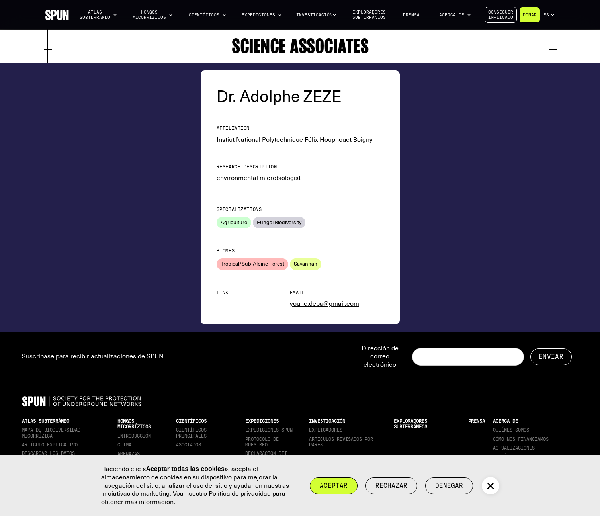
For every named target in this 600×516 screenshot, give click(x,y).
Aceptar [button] (334, 485)
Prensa (411, 15)
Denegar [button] (449, 485)
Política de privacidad (240, 494)
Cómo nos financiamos (521, 439)
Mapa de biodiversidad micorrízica (51, 432)
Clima (124, 445)
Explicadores (325, 430)
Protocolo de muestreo (262, 442)
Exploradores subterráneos (369, 15)
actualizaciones (514, 448)
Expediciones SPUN (269, 430)
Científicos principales (191, 432)
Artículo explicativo (50, 445)
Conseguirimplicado (500, 15)
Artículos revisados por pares (341, 442)
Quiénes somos (511, 430)
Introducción (134, 436)
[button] (99, 15)
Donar (530, 15)
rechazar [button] (391, 485)
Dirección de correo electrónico (380, 356)
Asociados (188, 445)
